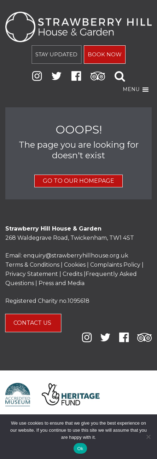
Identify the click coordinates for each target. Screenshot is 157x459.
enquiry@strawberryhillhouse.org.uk (75, 255)
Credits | (74, 274)
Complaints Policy (115, 264)
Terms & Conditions (32, 264)
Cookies (75, 264)
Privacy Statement (31, 274)
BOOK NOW (105, 54)
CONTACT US (33, 322)
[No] (148, 436)
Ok (80, 448)
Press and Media (62, 283)
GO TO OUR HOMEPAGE (78, 180)
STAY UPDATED (56, 54)
